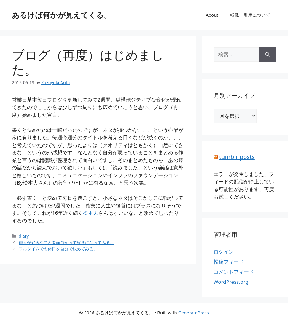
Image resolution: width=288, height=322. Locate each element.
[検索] (267, 54)
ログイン (224, 251)
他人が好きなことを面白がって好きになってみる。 (66, 242)
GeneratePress (193, 312)
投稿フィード (229, 261)
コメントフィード (234, 271)
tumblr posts (237, 157)
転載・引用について (250, 15)
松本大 (90, 212)
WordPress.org (231, 281)
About (212, 15)
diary (24, 236)
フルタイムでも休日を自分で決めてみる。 (58, 248)
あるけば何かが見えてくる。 (61, 15)
